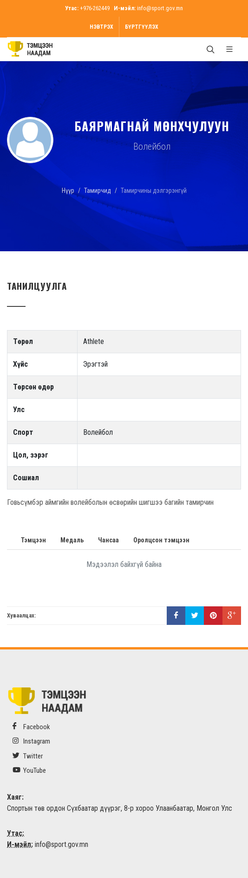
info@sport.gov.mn (160, 8)
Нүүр (68, 190)
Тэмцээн (33, 540)
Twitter (28, 756)
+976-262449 (95, 8)
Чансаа (108, 540)
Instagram (31, 741)
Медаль (72, 540)
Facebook (31, 726)
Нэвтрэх (101, 27)
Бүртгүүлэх (141, 27)
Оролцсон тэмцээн (161, 540)
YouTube (29, 770)
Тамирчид (97, 190)
